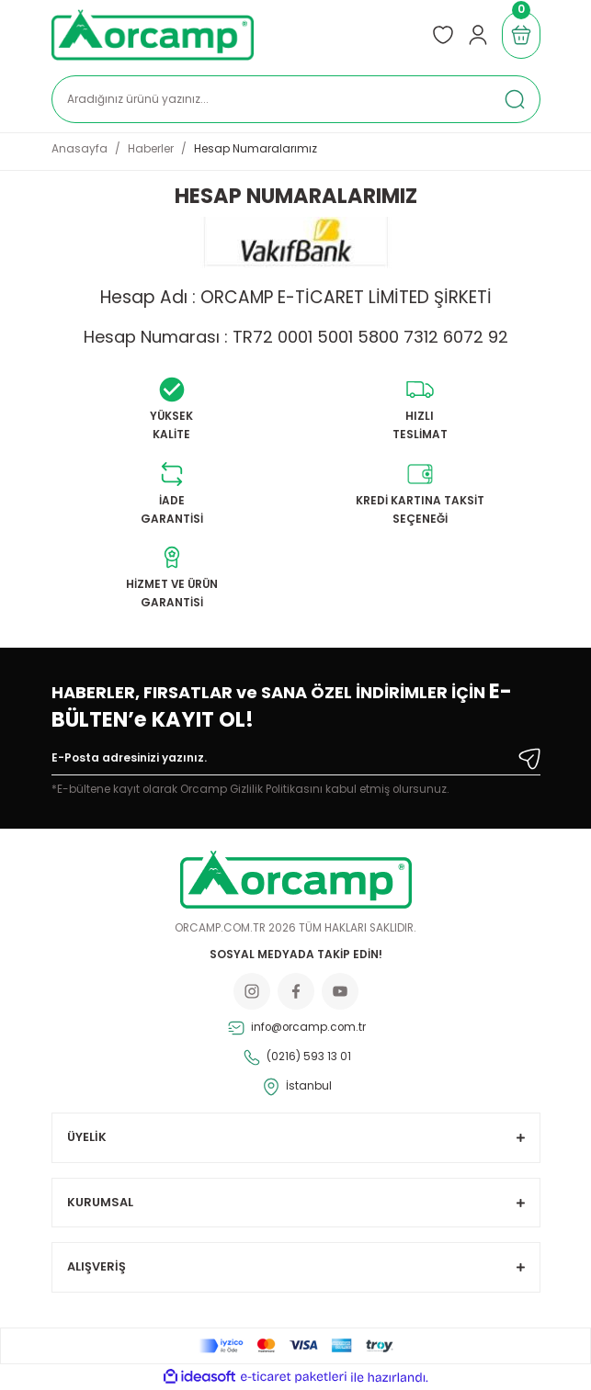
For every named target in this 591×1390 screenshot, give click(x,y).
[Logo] (153, 35)
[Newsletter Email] (295, 761)
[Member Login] (478, 35)
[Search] (295, 99)
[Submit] (529, 759)
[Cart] (521, 35)
